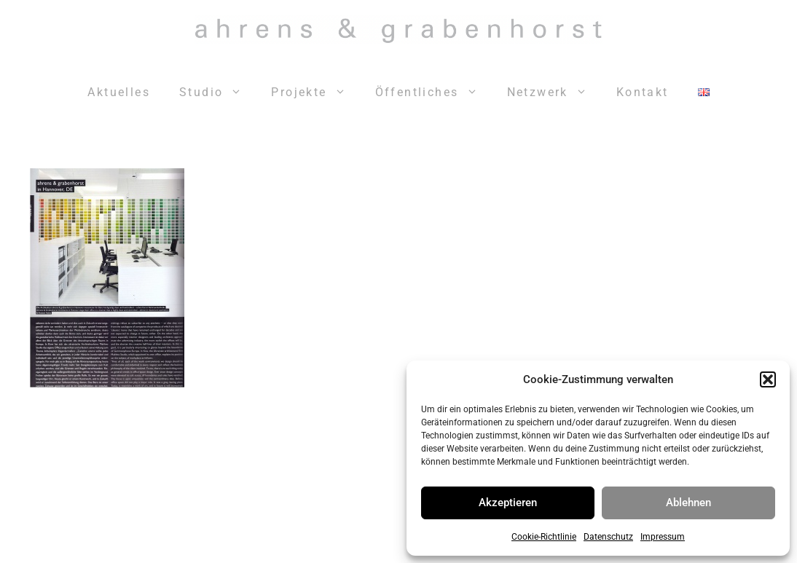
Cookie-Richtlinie (543, 537)
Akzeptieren (508, 502)
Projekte (315, 92)
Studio (217, 92)
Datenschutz (608, 537)
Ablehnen (688, 502)
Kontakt (642, 92)
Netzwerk (554, 92)
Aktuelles (118, 92)
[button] (768, 379)
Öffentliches (433, 92)
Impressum (662, 537)
